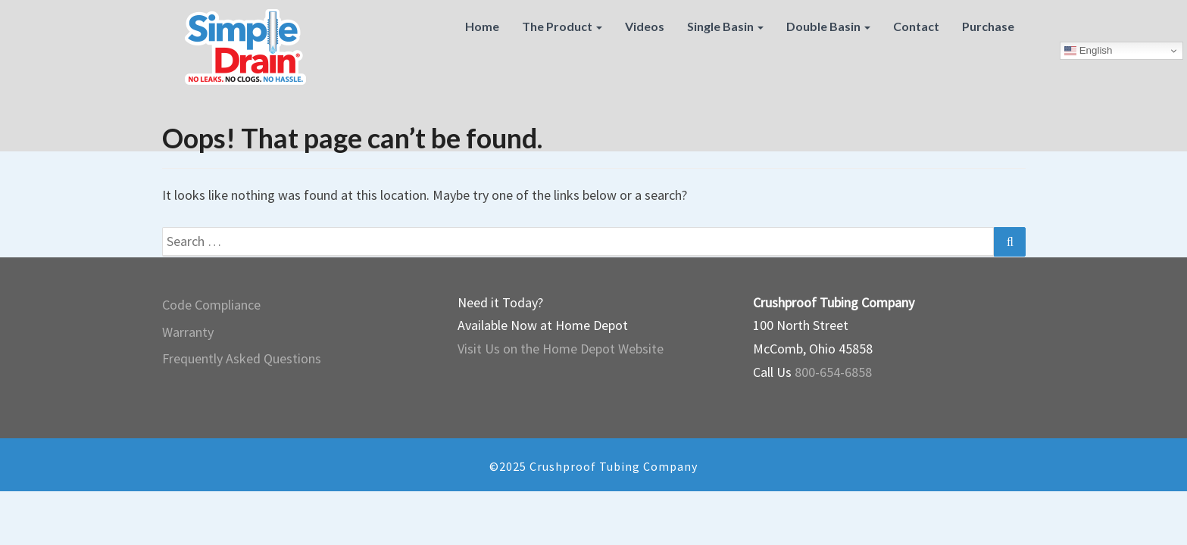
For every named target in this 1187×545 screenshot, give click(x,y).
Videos (644, 26)
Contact (916, 26)
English (1088, 51)
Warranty (188, 332)
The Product (562, 26)
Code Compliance (211, 304)
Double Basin (828, 26)
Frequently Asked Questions (241, 358)
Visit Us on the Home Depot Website (561, 348)
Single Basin (725, 26)
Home (482, 26)
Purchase (988, 26)
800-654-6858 (833, 372)
